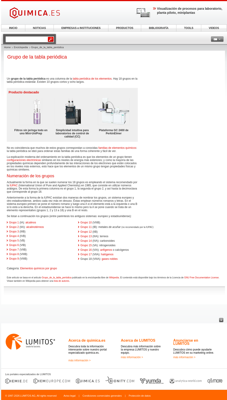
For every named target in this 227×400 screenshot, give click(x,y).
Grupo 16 (86, 249)
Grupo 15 (86, 245)
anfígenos (106, 249)
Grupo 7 (14, 249)
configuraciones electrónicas (24, 160)
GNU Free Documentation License (201, 277)
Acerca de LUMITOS (138, 340)
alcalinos (31, 222)
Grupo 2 (14, 227)
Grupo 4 (14, 236)
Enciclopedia (21, 47)
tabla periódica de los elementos (92, 78)
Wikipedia (114, 277)
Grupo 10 (86, 222)
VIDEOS (214, 28)
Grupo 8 (14, 254)
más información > (79, 360)
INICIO (13, 28)
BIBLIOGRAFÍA (158, 28)
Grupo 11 (86, 227)
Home (7, 47)
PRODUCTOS (124, 28)
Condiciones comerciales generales (102, 395)
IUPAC (14, 185)
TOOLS (188, 28)
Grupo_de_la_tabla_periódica (56, 277)
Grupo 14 (86, 240)
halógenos (107, 254)
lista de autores (61, 281)
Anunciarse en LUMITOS (185, 342)
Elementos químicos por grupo (38, 268)
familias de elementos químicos (117, 147)
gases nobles (110, 258)
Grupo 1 (14, 222)
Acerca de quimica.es (86, 340)
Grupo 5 (14, 240)
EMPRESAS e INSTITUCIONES (81, 28)
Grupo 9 (14, 258)
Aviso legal (69, 395)
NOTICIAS (39, 28)
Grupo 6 (14, 245)
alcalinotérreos (35, 227)
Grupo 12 (86, 231)
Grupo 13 (86, 236)
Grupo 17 (86, 254)
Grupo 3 (14, 231)
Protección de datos (140, 395)
